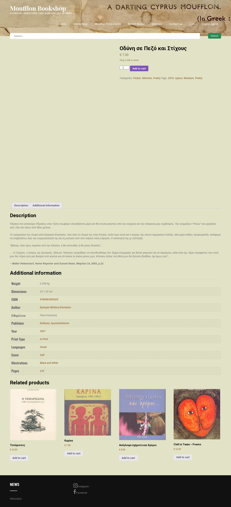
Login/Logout (210, 24)
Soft (42, 355)
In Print (44, 339)
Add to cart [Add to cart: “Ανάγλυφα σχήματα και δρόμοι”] (128, 457)
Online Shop (80, 24)
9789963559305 (49, 299)
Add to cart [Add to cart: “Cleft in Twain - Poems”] (182, 457)
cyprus (178, 78)
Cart (192, 24)
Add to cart (139, 68)
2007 (42, 331)
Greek (43, 347)
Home (62, 24)
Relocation (16, 498)
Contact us (175, 24)
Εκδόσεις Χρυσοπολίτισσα (54, 323)
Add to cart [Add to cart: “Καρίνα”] (73, 453)
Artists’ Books (136, 24)
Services (157, 24)
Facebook (80, 491)
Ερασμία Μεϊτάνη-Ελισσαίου (55, 307)
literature (189, 78)
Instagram (81, 485)
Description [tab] (21, 205)
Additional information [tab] (45, 205)
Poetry (156, 78)
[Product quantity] (124, 67)
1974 (171, 78)
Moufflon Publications (108, 24)
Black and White (49, 362)
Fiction (137, 78)
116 (42, 370)
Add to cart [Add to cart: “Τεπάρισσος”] (19, 457)
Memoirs (147, 78)
